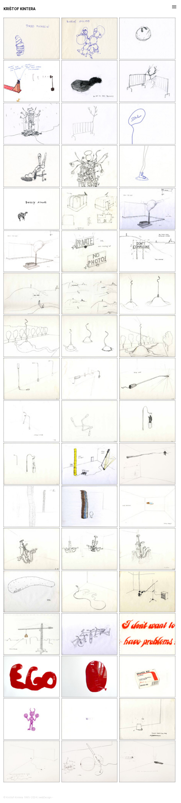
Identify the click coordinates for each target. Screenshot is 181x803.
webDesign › (46, 797)
